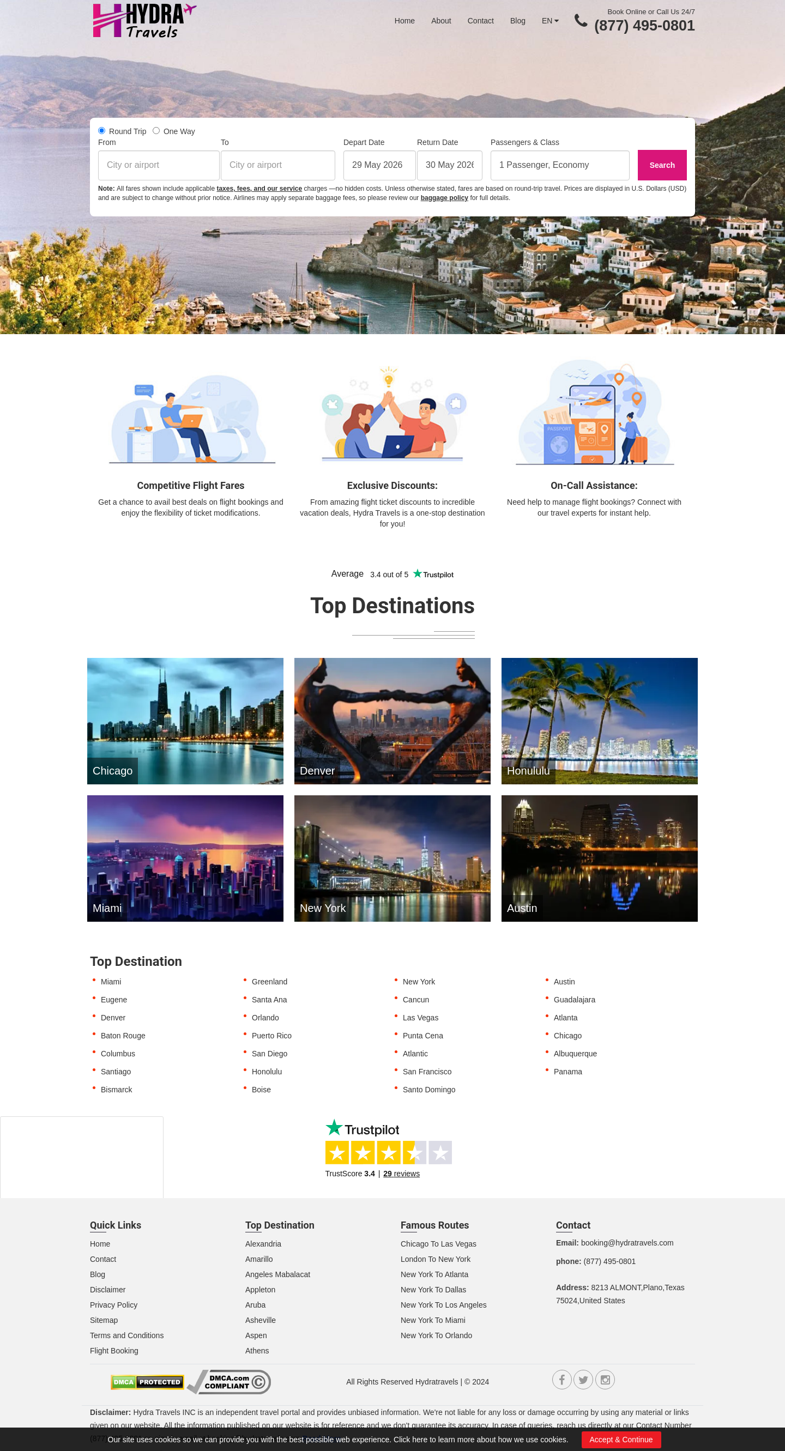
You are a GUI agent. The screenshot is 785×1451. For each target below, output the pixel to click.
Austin (564, 981)
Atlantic (415, 1053)
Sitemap (104, 1320)
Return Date (437, 142)
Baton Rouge (123, 1035)
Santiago (116, 1071)
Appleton (260, 1289)
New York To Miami (433, 1320)
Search (662, 165)
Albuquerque (575, 1053)
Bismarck (116, 1089)
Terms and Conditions (127, 1335)
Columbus (118, 1053)
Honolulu (267, 1071)
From (107, 142)
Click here (410, 1439)
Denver (113, 1017)
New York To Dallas (433, 1289)
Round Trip (122, 131)
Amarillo (259, 1259)
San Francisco (427, 1071)
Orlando (265, 1017)
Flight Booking (114, 1350)
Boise (261, 1089)
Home (405, 20)
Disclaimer (107, 1289)
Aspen (256, 1335)
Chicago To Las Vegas (438, 1244)
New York (419, 981)
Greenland (269, 981)
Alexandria (263, 1244)
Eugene (114, 999)
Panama (568, 1071)
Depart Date (363, 142)
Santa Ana (269, 999)
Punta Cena (423, 1035)
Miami (111, 981)
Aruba (255, 1305)
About (441, 20)
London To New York (435, 1259)
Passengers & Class (525, 142)
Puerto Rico (272, 1035)
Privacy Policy (113, 1305)
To (225, 142)
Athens (257, 1350)
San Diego (269, 1053)
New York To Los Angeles (444, 1305)
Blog (518, 20)
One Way (174, 131)
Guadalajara (574, 999)
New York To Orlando (436, 1335)
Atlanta (566, 1017)
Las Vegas (420, 1017)
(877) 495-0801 (644, 25)
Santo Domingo (429, 1089)
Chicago (568, 1035)
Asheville (260, 1320)
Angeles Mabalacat (277, 1274)
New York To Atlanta (434, 1274)
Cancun (416, 999)
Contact (481, 20)
